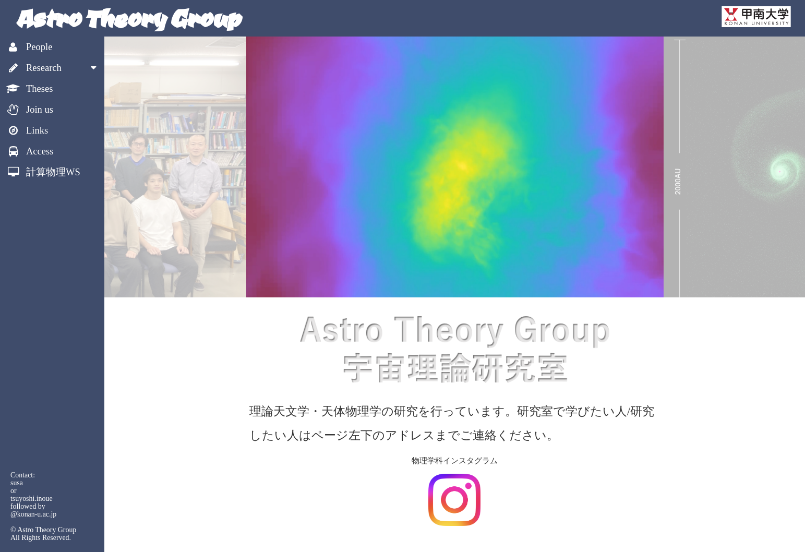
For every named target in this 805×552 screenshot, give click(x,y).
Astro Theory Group (128, 18)
